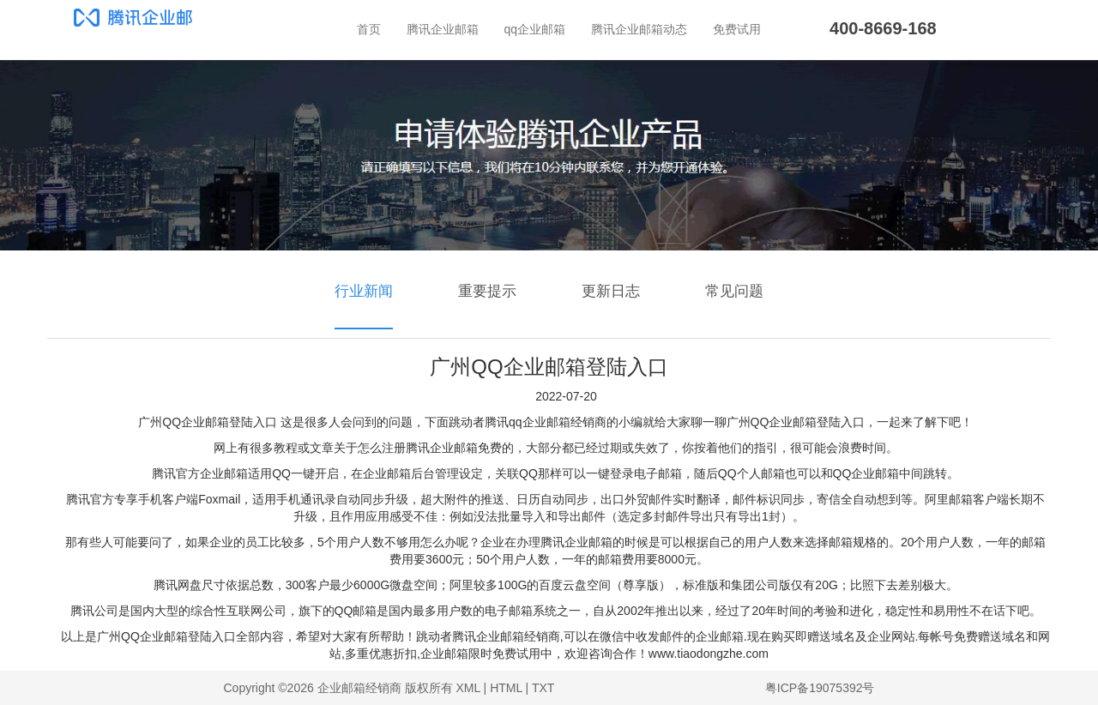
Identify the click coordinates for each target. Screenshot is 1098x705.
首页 (369, 29)
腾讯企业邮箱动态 (639, 29)
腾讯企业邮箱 (443, 29)
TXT (543, 688)
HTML (506, 688)
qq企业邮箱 (535, 29)
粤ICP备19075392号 (820, 688)
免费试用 (737, 29)
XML (467, 688)
